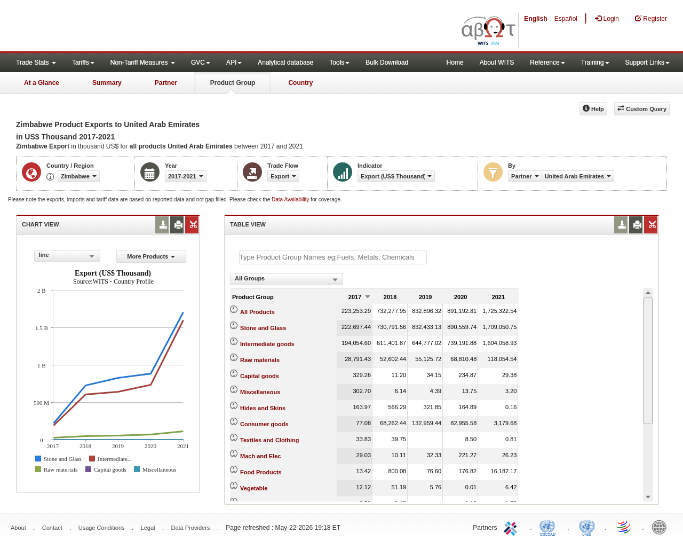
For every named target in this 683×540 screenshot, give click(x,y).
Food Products (261, 472)
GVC (200, 62)
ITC (512, 526)
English (535, 18)
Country (300, 83)
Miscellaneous (260, 392)
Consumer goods (264, 424)
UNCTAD (549, 526)
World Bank (661, 526)
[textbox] (333, 257)
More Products (151, 256)
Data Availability (291, 199)
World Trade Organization (624, 526)
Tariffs (83, 62)
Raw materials (260, 360)
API (234, 62)
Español (565, 18)
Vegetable (253, 488)
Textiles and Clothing (269, 440)
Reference (547, 62)
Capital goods (259, 376)
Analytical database (285, 62)
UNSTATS (587, 526)
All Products (257, 312)
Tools (339, 62)
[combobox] (67, 256)
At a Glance (41, 83)
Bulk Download (387, 62)
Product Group (233, 83)
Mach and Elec (260, 456)
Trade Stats (36, 62)
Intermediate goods (267, 344)
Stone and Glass (263, 328)
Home (455, 62)
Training (595, 62)
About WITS (497, 62)
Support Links (647, 62)
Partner (166, 83)
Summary (107, 83)
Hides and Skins (262, 408)
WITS (106, 26)
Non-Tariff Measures (142, 62)
